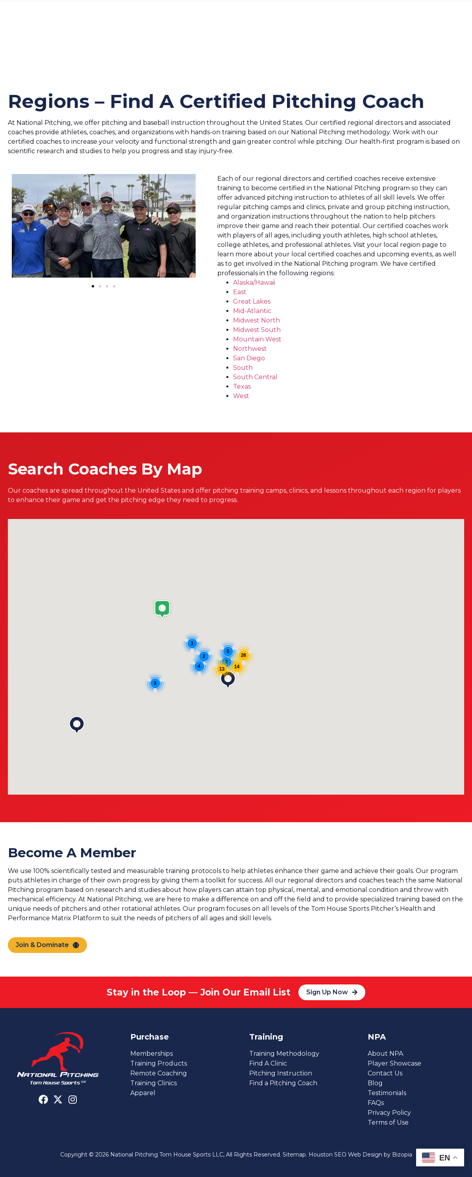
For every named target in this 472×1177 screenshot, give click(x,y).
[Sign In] (450, 11)
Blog (375, 1083)
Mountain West (257, 339)
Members (214, 41)
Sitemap (294, 1154)
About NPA (385, 1053)
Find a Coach (166, 41)
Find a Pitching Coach (283, 1083)
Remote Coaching (158, 1073)
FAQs (376, 1103)
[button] (93, 286)
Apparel (142, 1093)
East (239, 292)
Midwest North (256, 320)
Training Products (158, 1063)
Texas (242, 386)
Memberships (151, 1053)
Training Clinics (153, 1083)
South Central (255, 377)
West (241, 396)
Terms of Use (388, 1122)
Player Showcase (394, 1063)
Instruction (116, 41)
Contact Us (321, 41)
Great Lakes (251, 301)
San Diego (249, 358)
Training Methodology (284, 1053)
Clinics (252, 41)
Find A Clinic (268, 1063)
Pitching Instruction (280, 1073)
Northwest (250, 348)
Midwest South (257, 330)
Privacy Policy (389, 1112)
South (243, 367)
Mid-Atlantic (252, 311)
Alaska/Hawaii (254, 282)
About (285, 41)
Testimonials (387, 1093)
